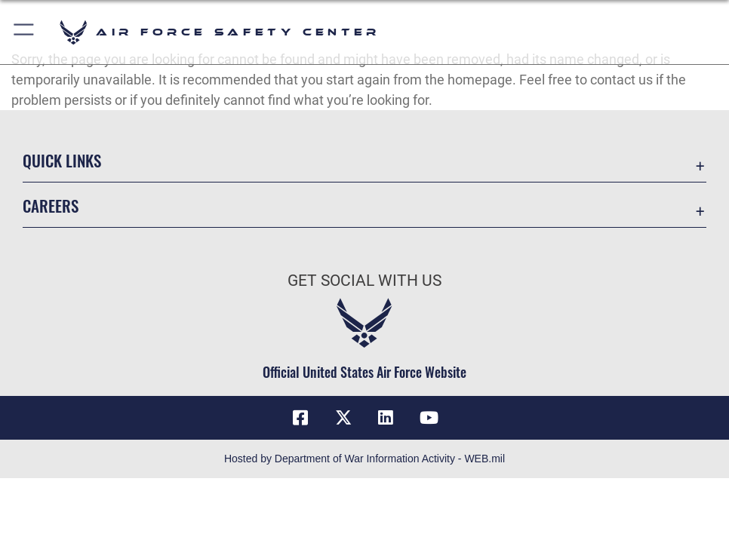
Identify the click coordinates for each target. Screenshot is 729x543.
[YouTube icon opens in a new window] (428, 417)
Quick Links (62, 160)
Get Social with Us (364, 280)
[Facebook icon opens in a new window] (300, 417)
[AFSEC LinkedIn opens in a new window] (385, 417)
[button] (24, 32)
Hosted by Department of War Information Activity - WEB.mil (364, 458)
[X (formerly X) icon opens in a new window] (343, 417)
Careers (50, 205)
